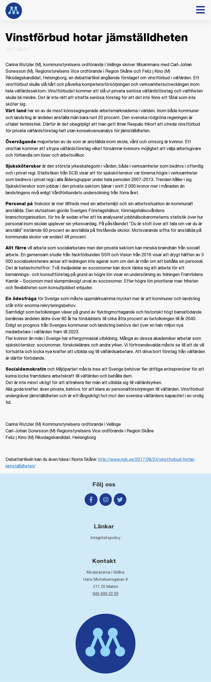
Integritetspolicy (105, 538)
